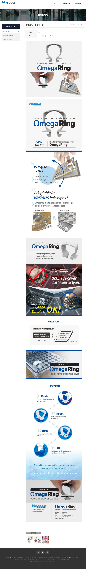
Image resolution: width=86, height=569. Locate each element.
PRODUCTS (65, 3)
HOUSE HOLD (6, 31)
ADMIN (46, 565)
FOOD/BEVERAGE (7, 39)
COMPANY (52, 3)
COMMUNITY (79, 3)
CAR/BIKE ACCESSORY (8, 35)
